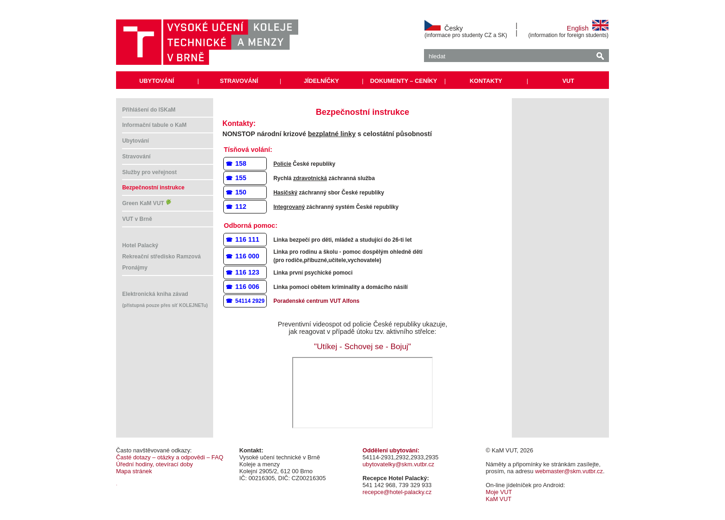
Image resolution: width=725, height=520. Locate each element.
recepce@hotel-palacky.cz (396, 492)
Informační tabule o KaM (154, 125)
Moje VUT (499, 492)
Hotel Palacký (140, 245)
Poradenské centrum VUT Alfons (316, 301)
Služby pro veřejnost (149, 172)
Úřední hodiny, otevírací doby (154, 464)
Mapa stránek (134, 471)
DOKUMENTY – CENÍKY (403, 80)
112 (240, 206)
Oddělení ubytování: (390, 450)
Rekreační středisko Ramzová (161, 256)
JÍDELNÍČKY (321, 80)
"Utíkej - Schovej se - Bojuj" (362, 346)
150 (240, 192)
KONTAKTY (486, 80)
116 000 (247, 256)
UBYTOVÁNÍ (156, 80)
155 (240, 178)
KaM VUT (498, 498)
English (587, 28)
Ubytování (135, 141)
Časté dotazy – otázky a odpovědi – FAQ (169, 457)
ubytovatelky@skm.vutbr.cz (398, 464)
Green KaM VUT (147, 203)
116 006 (247, 286)
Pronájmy (134, 267)
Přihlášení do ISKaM (148, 110)
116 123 (247, 272)
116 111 (247, 239)
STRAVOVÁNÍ (239, 80)
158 (240, 163)
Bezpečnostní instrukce (153, 187)
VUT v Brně (137, 219)
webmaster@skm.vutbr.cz (569, 471)
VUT (568, 80)
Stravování (136, 156)
